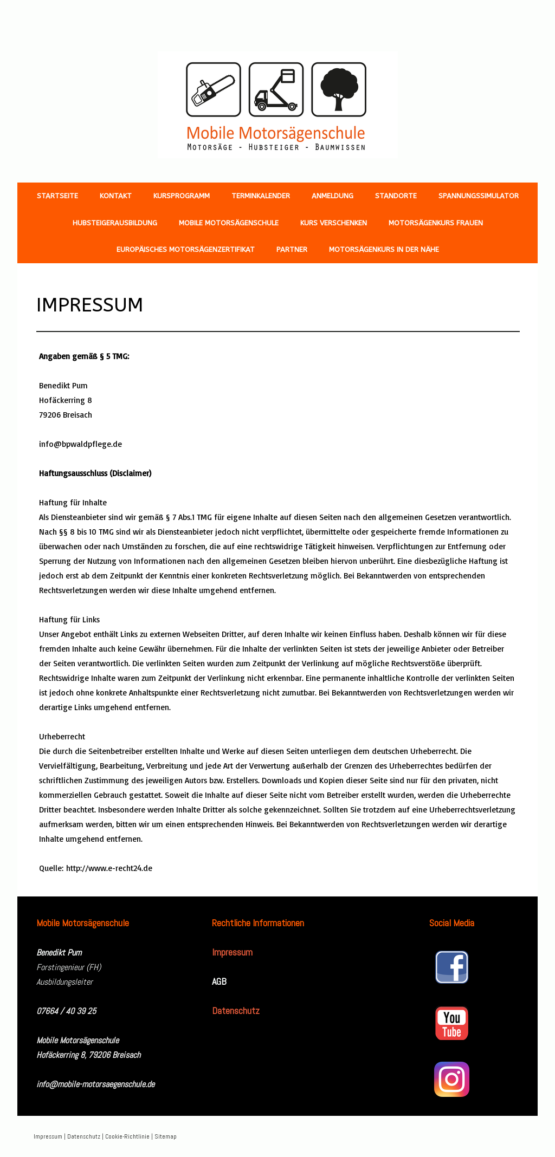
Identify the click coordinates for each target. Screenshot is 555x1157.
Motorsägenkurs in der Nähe (384, 249)
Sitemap (165, 1136)
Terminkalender (260, 196)
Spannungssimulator (478, 196)
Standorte (396, 196)
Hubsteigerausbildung (115, 223)
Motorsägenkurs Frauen (436, 223)
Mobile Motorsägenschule (229, 223)
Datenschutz (83, 1136)
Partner (291, 249)
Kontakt (116, 196)
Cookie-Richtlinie (127, 1136)
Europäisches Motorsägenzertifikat (186, 249)
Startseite (57, 196)
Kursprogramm (181, 196)
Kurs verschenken (333, 223)
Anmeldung (332, 196)
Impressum (48, 1136)
